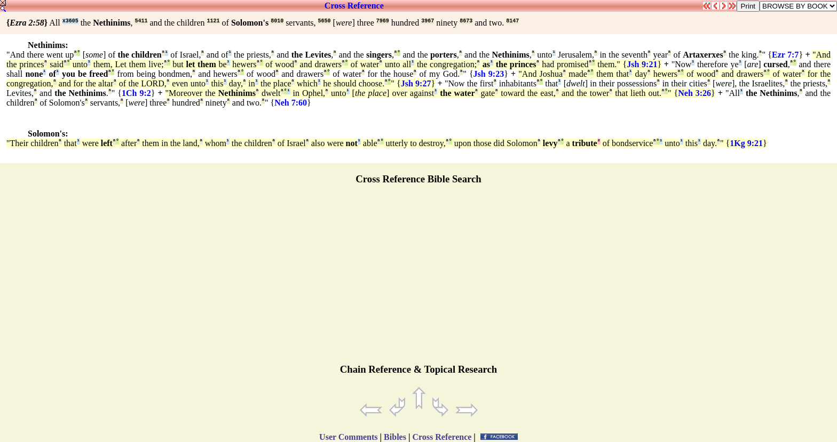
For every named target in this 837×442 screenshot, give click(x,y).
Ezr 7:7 (785, 54)
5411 (141, 21)
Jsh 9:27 (416, 83)
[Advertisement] (418, 278)
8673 (466, 21)
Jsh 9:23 (488, 73)
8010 (277, 21)
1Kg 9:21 (746, 143)
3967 (427, 21)
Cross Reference (354, 5)
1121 (213, 21)
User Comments (348, 436)
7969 (382, 21)
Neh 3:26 (694, 93)
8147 (512, 21)
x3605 (70, 21)
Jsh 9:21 (642, 64)
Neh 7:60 (290, 102)
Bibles (395, 436)
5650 (324, 21)
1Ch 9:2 (136, 93)
